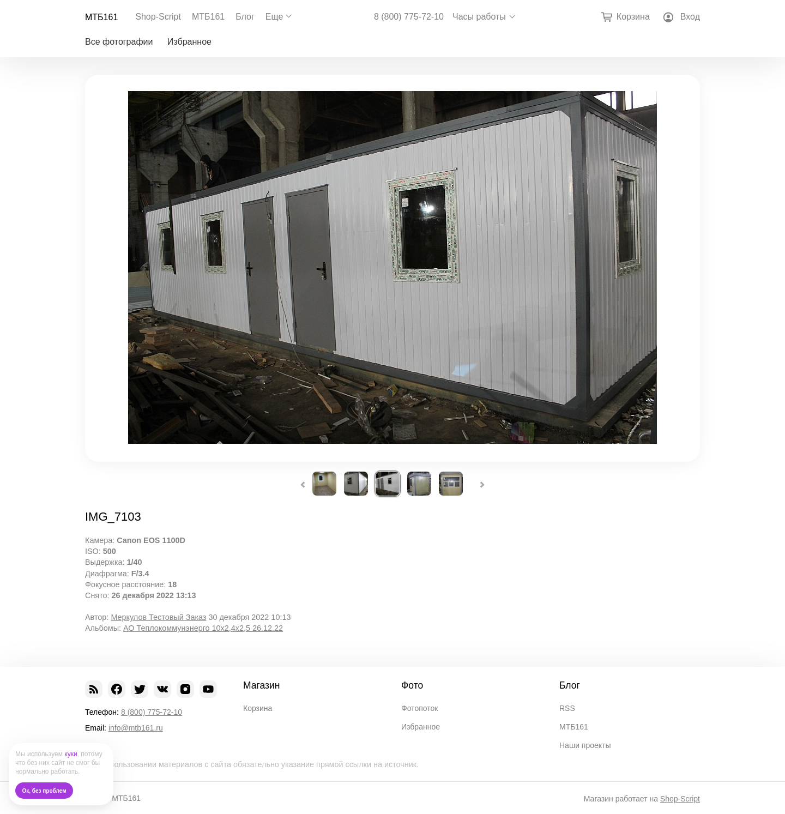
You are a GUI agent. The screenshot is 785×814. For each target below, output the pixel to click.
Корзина (257, 708)
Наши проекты (585, 745)
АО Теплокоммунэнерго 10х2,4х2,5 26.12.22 (203, 628)
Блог (245, 16)
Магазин (261, 685)
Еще (274, 16)
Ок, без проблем (44, 791)
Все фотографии (119, 41)
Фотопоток (419, 708)
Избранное (189, 41)
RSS (567, 708)
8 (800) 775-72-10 (409, 17)
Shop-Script (158, 16)
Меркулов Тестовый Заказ (158, 617)
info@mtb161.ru (135, 727)
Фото (412, 685)
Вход (690, 16)
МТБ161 (101, 17)
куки (70, 754)
